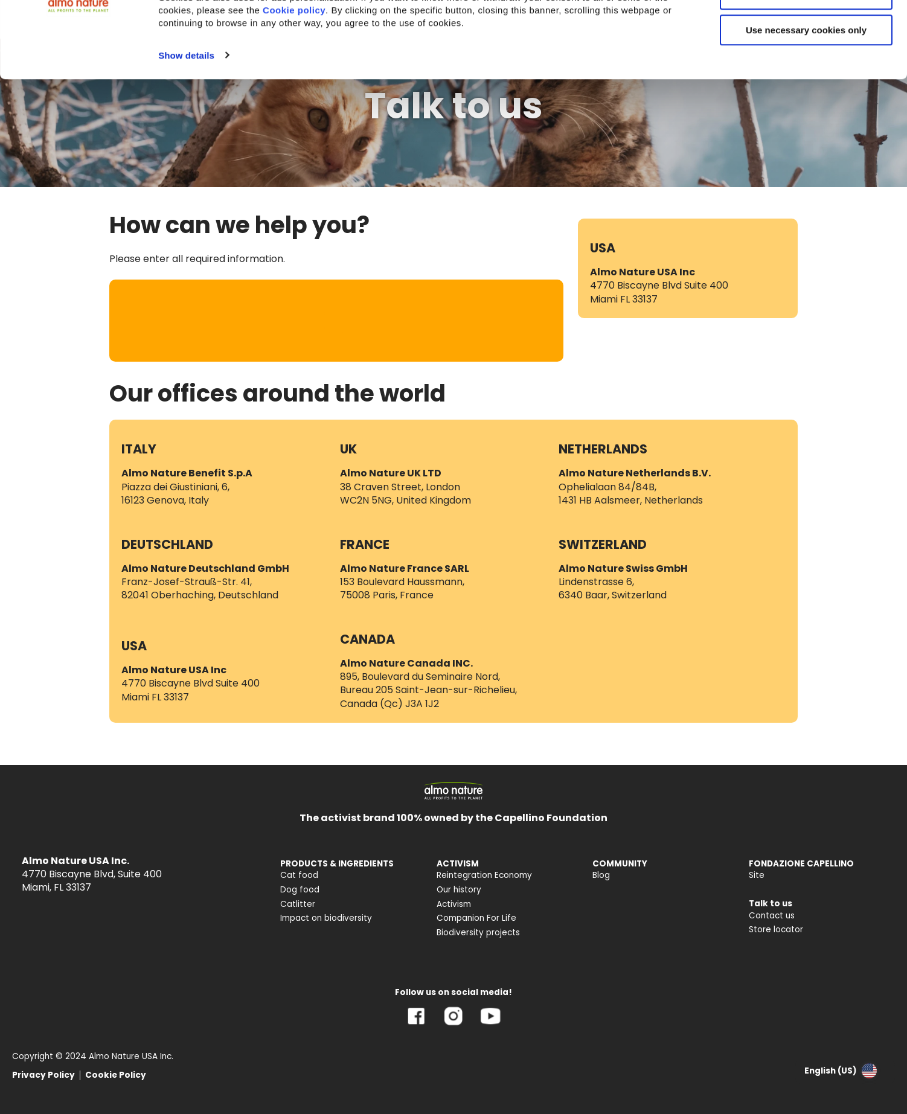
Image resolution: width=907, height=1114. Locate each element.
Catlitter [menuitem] (297, 904)
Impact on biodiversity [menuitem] (326, 918)
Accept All (806, 30)
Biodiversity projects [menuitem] (478, 932)
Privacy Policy (43, 1075)
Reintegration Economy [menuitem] (484, 875)
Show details (186, 126)
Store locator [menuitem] (776, 929)
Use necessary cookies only (806, 101)
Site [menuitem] (756, 875)
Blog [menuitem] (601, 875)
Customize (807, 65)
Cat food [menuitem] (299, 875)
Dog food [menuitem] (299, 889)
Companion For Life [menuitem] (476, 918)
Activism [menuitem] (454, 904)
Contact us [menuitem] (772, 915)
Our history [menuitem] (459, 889)
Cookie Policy (115, 1075)
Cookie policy (294, 81)
